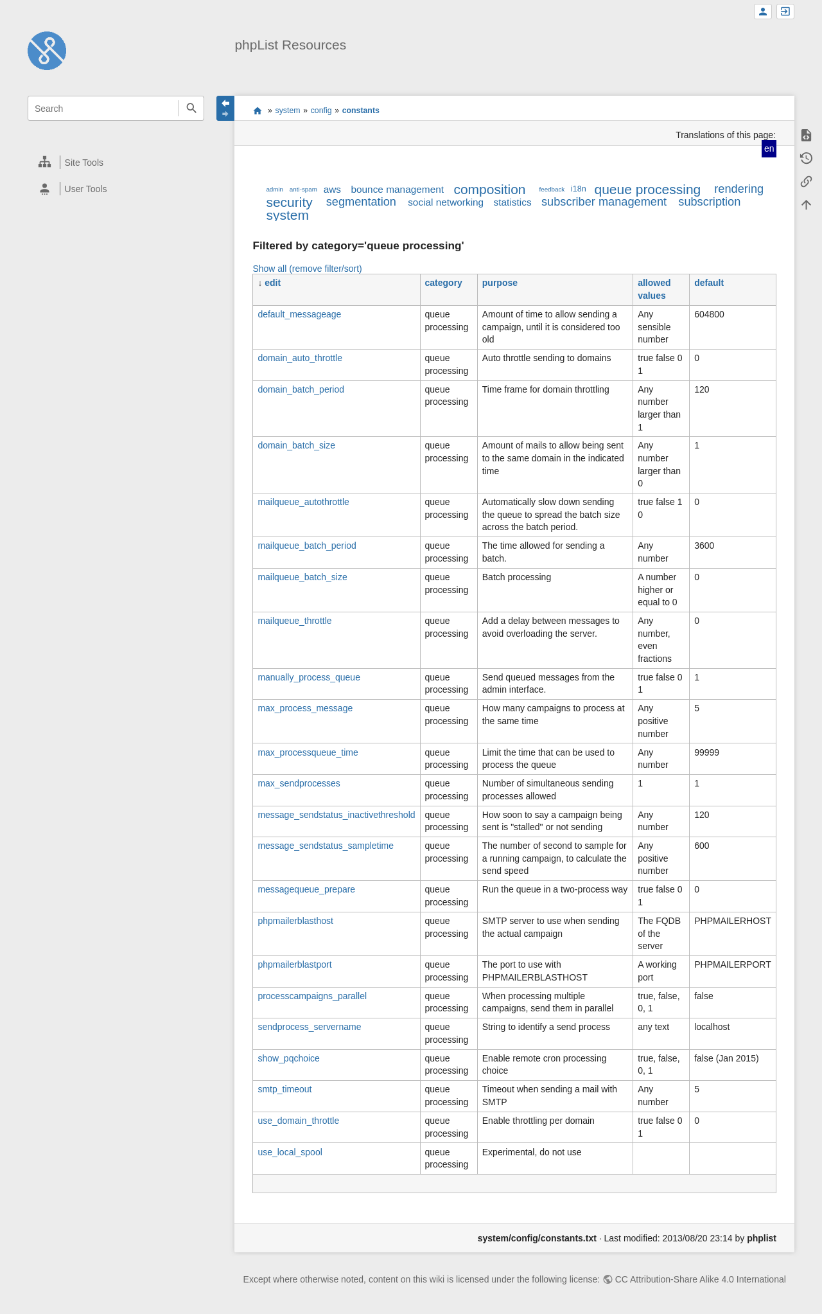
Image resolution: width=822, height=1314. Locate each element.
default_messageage (299, 314)
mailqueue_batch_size (302, 577)
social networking (446, 202)
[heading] (116, 162)
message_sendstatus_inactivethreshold (336, 815)
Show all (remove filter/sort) (307, 268)
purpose (500, 283)
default (709, 283)
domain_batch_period (301, 389)
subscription (709, 201)
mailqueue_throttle (294, 621)
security (289, 202)
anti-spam (303, 189)
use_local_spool (290, 1152)
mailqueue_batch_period (307, 545)
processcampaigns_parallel (312, 996)
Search (191, 108)
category (443, 283)
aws (332, 189)
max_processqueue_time (308, 752)
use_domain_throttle (298, 1120)
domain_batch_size (296, 445)
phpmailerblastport (294, 964)
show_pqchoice (289, 1058)
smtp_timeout (284, 1089)
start (257, 110)
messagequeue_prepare (306, 889)
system (288, 110)
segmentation (361, 201)
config (321, 110)
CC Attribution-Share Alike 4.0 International (700, 1279)
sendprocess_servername (309, 1027)
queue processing (647, 189)
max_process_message (305, 708)
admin (274, 189)
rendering (739, 188)
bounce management (397, 189)
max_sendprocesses (299, 783)
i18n (578, 188)
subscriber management (604, 201)
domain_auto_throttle (300, 358)
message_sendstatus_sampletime (326, 845)
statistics (513, 202)
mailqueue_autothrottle (303, 502)
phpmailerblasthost (295, 921)
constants (361, 110)
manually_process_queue (309, 677)
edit (273, 283)
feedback (552, 189)
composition (489, 189)
